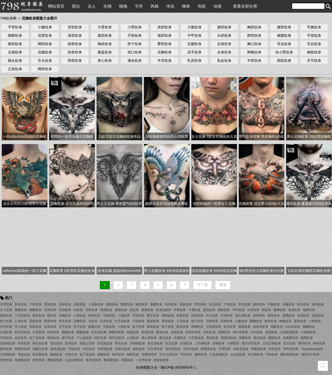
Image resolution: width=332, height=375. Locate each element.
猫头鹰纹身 (242, 315)
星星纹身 (35, 321)
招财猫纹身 (7, 343)
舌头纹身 (45, 60)
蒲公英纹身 (149, 338)
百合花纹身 (98, 332)
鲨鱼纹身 (300, 321)
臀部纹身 (164, 44)
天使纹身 (226, 315)
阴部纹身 (284, 60)
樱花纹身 (182, 326)
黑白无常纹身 (251, 343)
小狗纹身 (315, 321)
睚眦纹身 (56, 354)
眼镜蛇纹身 (22, 349)
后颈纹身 (15, 52)
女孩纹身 (186, 343)
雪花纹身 (56, 343)
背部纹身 (75, 27)
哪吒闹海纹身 (289, 354)
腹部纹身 (105, 35)
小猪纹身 (233, 343)
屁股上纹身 (87, 343)
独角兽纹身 (260, 326)
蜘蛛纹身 (285, 321)
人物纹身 (124, 315)
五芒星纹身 (155, 349)
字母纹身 (230, 304)
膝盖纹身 (105, 52)
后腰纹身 (194, 44)
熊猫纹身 (271, 332)
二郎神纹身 (202, 343)
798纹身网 (8, 18)
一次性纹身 (143, 360)
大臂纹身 (105, 27)
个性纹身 (35, 304)
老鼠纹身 (177, 332)
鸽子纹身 (100, 338)
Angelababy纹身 (312, 349)
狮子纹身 (153, 315)
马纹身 (92, 321)
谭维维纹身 (105, 349)
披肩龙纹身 (57, 349)
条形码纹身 (122, 349)
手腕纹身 (314, 27)
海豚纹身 (245, 338)
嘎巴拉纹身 (116, 338)
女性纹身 (244, 304)
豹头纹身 (121, 343)
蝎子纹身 (197, 321)
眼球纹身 (6, 349)
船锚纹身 (153, 321)
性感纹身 (65, 310)
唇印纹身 (304, 343)
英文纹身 (215, 304)
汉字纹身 (65, 326)
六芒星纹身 (196, 338)
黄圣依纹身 (93, 360)
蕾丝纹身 (212, 338)
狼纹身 (51, 315)
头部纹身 (224, 35)
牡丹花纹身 (122, 321)
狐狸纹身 (259, 315)
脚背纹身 (254, 35)
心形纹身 (79, 315)
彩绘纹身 (65, 304)
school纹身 (292, 326)
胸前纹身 (105, 44)
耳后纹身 (314, 44)
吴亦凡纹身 (190, 349)
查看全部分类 (245, 6)
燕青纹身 (38, 360)
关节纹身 (314, 60)
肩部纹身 (164, 27)
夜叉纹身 (289, 343)
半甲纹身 (194, 35)
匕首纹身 (21, 321)
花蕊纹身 (318, 315)
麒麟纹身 (256, 321)
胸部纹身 (254, 27)
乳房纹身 (194, 60)
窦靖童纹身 (111, 360)
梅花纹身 (53, 338)
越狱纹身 (201, 354)
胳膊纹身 (279, 310)
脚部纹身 (45, 44)
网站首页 (56, 6)
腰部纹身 (284, 27)
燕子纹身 (79, 326)
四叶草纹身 (240, 332)
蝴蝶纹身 (35, 310)
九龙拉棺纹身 (74, 360)
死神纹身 (226, 321)
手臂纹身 (15, 27)
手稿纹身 (272, 354)
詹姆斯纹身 (22, 360)
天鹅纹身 (180, 338)
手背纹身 (38, 332)
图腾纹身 (127, 304)
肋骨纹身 (75, 52)
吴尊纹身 (71, 354)
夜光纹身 (259, 338)
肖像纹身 (288, 304)
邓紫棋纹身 (258, 349)
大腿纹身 (194, 27)
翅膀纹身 (309, 310)
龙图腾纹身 (290, 338)
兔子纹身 (138, 326)
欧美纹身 (303, 304)
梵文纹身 (65, 321)
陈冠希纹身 (40, 354)
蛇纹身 (266, 310)
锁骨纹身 (75, 44)
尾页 (222, 285)
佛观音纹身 (54, 360)
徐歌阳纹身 (161, 360)
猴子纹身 (68, 338)
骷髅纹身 (156, 304)
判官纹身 (275, 349)
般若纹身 (38, 315)
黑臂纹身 (75, 60)
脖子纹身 (134, 44)
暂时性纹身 (291, 349)
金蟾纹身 (218, 343)
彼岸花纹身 (22, 332)
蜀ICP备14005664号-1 (178, 367)
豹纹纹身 (139, 349)
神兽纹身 (319, 343)
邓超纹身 (24, 354)
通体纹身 (134, 60)
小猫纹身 (138, 321)
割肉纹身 (24, 343)
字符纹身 (186, 354)
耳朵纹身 (284, 44)
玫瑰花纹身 (163, 310)
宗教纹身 (35, 326)
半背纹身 (164, 60)
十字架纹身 (22, 315)
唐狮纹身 (197, 326)
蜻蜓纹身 (277, 326)
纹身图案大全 (146, 367)
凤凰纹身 (197, 315)
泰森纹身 (103, 354)
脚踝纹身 (15, 35)
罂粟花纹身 (228, 338)
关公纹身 (21, 326)
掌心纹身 (105, 60)
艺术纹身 (106, 321)
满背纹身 (75, 35)
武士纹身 (212, 315)
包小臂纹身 (284, 52)
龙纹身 (134, 310)
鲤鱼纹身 (147, 310)
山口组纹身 (237, 354)
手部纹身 (134, 35)
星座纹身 (71, 343)
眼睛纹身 (6, 315)
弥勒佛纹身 (137, 343)
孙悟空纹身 (193, 332)
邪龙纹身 (147, 332)
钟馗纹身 (224, 332)
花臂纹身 (45, 35)
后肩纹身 (224, 44)
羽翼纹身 (127, 360)
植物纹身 (274, 315)
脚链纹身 (274, 338)
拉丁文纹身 (37, 338)
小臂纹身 (134, 27)
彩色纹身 (21, 304)
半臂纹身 (254, 60)
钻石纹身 (50, 326)
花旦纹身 (230, 326)
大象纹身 (241, 321)
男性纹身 (200, 304)
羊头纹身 (256, 332)
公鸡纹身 (133, 338)
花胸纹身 (164, 52)
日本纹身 (6, 326)
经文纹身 (171, 343)
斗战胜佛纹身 (289, 332)
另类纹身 (109, 326)
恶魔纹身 (79, 321)
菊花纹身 (153, 326)
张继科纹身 (149, 354)
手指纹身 (314, 35)
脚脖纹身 (45, 69)
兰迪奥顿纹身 (218, 354)
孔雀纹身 (6, 332)
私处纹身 (224, 60)
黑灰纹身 (185, 304)
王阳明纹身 (7, 354)
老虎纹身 (294, 310)
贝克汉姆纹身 (272, 343)
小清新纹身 (95, 304)
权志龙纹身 (155, 343)
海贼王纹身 (40, 349)
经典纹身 (94, 315)
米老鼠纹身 (105, 343)
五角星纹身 (213, 326)
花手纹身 (194, 52)
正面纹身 (15, 69)
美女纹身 (171, 304)
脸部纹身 (15, 44)
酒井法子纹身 (310, 354)
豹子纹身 (168, 326)
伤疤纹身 (89, 349)
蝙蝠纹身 (68, 332)
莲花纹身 (209, 310)
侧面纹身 (314, 52)
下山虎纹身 (84, 338)
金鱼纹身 (21, 338)
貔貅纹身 (309, 326)
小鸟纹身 (182, 321)
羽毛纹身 (138, 315)
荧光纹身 (53, 332)
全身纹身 (224, 52)
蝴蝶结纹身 (116, 332)
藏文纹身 (165, 338)
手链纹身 (74, 349)
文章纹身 (224, 349)
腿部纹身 (224, 27)
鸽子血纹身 (40, 343)
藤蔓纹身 (94, 326)
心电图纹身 (308, 332)
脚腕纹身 (254, 52)
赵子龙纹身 (87, 354)
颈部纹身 (164, 35)
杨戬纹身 (307, 338)
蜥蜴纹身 (83, 332)
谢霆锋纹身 (208, 349)
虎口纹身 (134, 52)
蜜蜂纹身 (244, 326)
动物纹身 (65, 315)
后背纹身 (50, 310)
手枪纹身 (6, 338)
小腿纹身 (45, 27)
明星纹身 (50, 321)
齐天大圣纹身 (168, 354)
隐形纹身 (133, 332)
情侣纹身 (318, 304)
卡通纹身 (194, 310)
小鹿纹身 (124, 326)
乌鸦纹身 (212, 321)
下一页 (202, 285)
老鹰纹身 (288, 315)
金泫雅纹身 (255, 354)
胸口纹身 (254, 44)
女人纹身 (6, 310)
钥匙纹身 (209, 332)
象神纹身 (271, 321)
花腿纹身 (45, 52)
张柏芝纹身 (240, 349)
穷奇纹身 (6, 360)
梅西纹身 (133, 354)
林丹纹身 (118, 354)
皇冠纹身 (303, 315)
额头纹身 (15, 60)
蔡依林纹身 (172, 349)
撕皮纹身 (162, 332)
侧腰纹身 (284, 35)
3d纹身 (78, 310)
